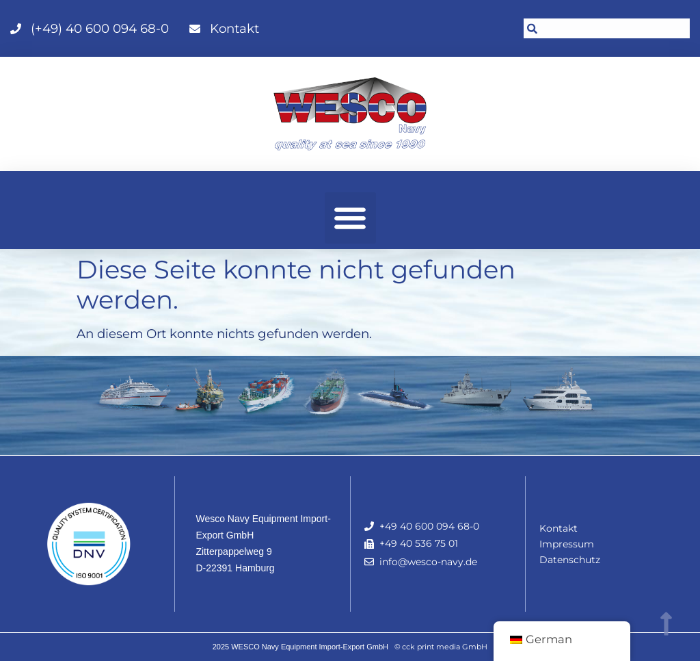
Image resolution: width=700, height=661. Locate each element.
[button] (350, 218)
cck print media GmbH (444, 646)
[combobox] (607, 28)
